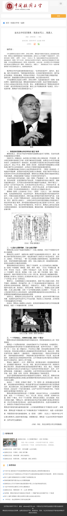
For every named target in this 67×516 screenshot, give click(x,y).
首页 (7, 23)
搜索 (58, 16)
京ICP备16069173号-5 (11, 506)
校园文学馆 (15, 23)
